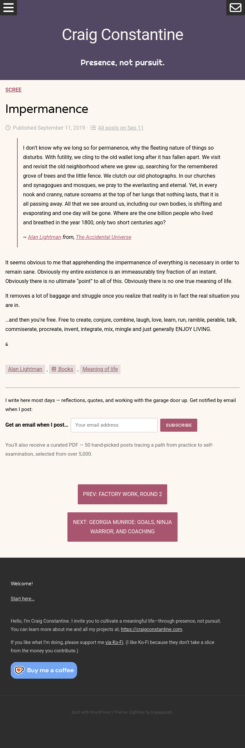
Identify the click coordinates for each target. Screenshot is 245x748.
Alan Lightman (44, 237)
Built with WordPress (91, 712)
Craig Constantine (122, 34)
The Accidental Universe (103, 237)
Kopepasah (161, 712)
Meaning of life (100, 369)
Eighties (136, 712)
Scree (13, 90)
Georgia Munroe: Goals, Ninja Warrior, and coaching (130, 527)
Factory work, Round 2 (130, 494)
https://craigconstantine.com (151, 629)
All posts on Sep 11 (117, 128)
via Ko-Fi (114, 642)
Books (62, 369)
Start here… (22, 598)
